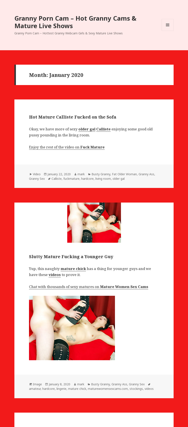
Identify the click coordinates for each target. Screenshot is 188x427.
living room (103, 179)
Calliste (57, 179)
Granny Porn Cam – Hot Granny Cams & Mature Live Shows (75, 22)
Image (37, 384)
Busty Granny (101, 174)
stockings (136, 389)
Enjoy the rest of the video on (67, 147)
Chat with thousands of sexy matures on (88, 286)
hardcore (87, 179)
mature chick (77, 389)
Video (37, 174)
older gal (119, 179)
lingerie (61, 389)
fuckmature (71, 179)
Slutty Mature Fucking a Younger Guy (71, 256)
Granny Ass (146, 174)
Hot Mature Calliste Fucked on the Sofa (72, 117)
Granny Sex (37, 179)
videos (149, 389)
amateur (35, 389)
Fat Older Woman (124, 174)
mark (81, 174)
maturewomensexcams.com (108, 389)
